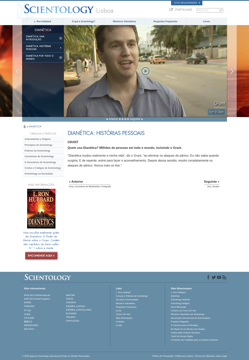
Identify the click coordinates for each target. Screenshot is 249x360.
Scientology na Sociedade (39, 173)
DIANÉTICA (35, 126)
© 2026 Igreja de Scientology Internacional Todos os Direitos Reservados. (56, 356)
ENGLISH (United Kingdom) (37, 299)
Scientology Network (180, 299)
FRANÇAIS (29, 306)
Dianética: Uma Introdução (35, 38)
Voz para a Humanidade (127, 299)
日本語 (27, 314)
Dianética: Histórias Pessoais (38, 47)
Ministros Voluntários (124, 21)
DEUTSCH (29, 329)
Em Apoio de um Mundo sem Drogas (188, 329)
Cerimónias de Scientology (39, 156)
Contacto (120, 321)
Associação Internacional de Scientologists (191, 318)
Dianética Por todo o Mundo (40, 57)
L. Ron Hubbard (42, 21)
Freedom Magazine (180, 321)
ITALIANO (70, 317)
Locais (119, 325)
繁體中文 (28, 321)
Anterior (113, 119)
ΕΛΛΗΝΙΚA (71, 313)
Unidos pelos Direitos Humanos (185, 332)
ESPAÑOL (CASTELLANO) (78, 310)
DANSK (27, 302)
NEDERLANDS (31, 325)
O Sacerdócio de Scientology (40, 162)
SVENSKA (71, 302)
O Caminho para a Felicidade (184, 325)
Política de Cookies (184, 356)
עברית (27, 310)
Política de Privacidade (163, 356)
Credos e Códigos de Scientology (43, 168)
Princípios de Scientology (39, 145)
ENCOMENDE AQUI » (41, 256)
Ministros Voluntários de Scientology (187, 314)
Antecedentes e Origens (38, 139)
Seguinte (135, 119)
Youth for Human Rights (182, 336)
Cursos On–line (123, 314)
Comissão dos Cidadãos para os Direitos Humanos (194, 340)
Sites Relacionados (187, 3)
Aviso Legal (221, 356)
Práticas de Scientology (37, 150)
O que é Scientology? (83, 21)
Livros (206, 21)
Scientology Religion (180, 303)
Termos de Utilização (204, 356)
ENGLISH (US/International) (37, 295)
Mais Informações (124, 318)
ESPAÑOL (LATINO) (75, 306)
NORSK (69, 299)
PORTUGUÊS (72, 321)
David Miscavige (178, 307)
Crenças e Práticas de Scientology (132, 296)
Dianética (175, 296)
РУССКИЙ (29, 318)
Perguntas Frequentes (165, 21)
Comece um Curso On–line (183, 310)
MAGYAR (70, 295)
